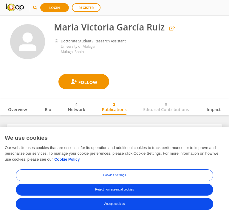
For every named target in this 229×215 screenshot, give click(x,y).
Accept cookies (114, 206)
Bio (48, 109)
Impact (214, 109)
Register (86, 7)
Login (54, 7)
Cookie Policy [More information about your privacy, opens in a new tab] (67, 161)
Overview (17, 109)
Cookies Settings (114, 177)
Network (76, 107)
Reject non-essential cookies (114, 191)
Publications (114, 107)
